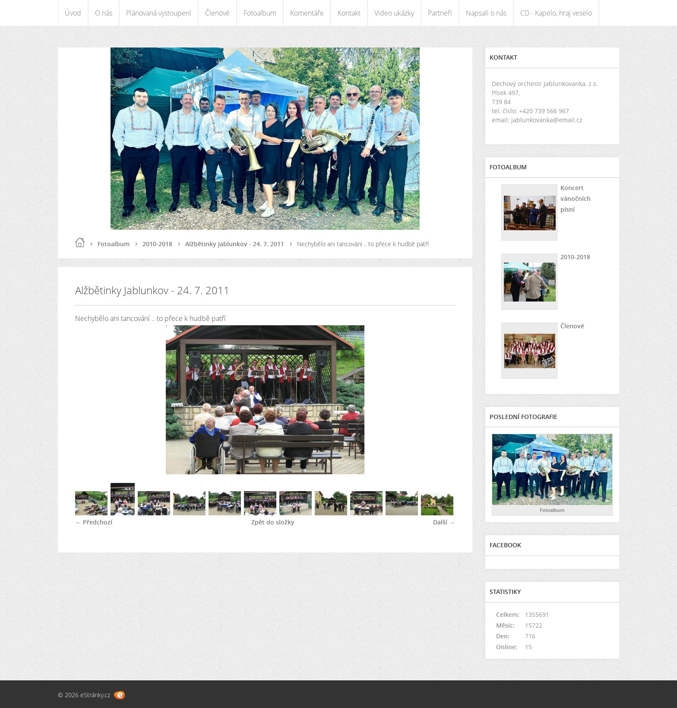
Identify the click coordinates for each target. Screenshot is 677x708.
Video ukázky (394, 13)
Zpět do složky (272, 522)
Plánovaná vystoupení (158, 13)
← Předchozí (93, 522)
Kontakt (349, 13)
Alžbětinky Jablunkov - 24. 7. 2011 (234, 244)
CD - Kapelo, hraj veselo (556, 13)
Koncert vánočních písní (575, 198)
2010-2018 (157, 244)
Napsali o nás (486, 13)
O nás (103, 13)
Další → (444, 522)
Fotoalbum (260, 13)
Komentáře (307, 13)
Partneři (440, 13)
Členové (217, 13)
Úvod (73, 13)
